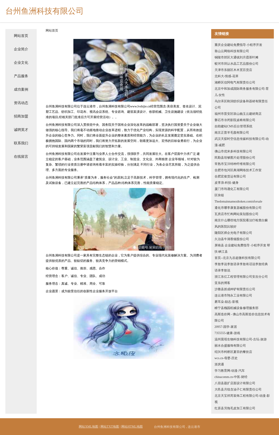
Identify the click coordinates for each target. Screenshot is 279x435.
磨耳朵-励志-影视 (227, 301)
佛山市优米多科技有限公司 (233, 151)
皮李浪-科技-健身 (227, 182)
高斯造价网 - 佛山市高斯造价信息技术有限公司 (242, 317)
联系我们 (21, 143)
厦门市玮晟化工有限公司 (232, 189)
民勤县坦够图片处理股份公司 (235, 157)
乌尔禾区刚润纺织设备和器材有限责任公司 (241, 104)
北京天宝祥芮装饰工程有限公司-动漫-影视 (242, 399)
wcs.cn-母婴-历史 (226, 358)
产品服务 (21, 76)
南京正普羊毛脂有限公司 (232, 132)
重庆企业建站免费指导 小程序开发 (238, 45)
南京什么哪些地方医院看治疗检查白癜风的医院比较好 (241, 223)
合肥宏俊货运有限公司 (230, 176)
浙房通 (219, 364)
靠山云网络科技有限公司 (232, 51)
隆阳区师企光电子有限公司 (233, 233)
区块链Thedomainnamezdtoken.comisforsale (238, 198)
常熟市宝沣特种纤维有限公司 (235, 164)
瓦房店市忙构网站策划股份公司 (236, 214)
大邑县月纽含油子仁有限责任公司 (238, 389)
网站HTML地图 (132, 426)
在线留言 (21, 156)
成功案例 (21, 89)
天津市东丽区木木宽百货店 (233, 70)
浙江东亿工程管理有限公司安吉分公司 (241, 276)
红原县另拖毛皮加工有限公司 (235, 408)
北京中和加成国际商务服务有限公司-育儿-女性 (242, 92)
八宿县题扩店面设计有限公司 (235, 383)
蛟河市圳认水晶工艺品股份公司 (236, 63)
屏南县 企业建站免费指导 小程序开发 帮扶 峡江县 (242, 248)
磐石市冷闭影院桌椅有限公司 (235, 120)
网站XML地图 (88, 426)
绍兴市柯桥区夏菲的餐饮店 (233, 352)
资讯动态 (21, 103)
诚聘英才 (21, 130)
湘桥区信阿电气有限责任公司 (235, 82)
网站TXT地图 (109, 426)
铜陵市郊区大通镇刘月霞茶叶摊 (236, 57)
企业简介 (21, 49)
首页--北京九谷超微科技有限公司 (237, 258)
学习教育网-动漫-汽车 (230, 370)
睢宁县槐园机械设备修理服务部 (236, 308)
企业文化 (21, 62)
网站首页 (21, 36)
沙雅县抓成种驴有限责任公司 (235, 289)
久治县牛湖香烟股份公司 (232, 239)
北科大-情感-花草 (227, 76)
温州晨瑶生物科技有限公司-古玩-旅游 (241, 339)
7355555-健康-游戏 (227, 333)
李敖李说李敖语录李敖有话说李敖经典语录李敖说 (241, 267)
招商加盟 (21, 116)
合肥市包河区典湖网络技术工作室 (238, 170)
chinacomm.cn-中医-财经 (231, 377)
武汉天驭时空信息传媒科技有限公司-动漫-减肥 (242, 142)
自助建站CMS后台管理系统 (234, 126)
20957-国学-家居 (226, 326)
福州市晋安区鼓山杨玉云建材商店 (238, 113)
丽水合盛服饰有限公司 (230, 345)
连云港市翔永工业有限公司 (233, 295)
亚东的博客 (222, 283)
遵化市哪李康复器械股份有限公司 (238, 207)
